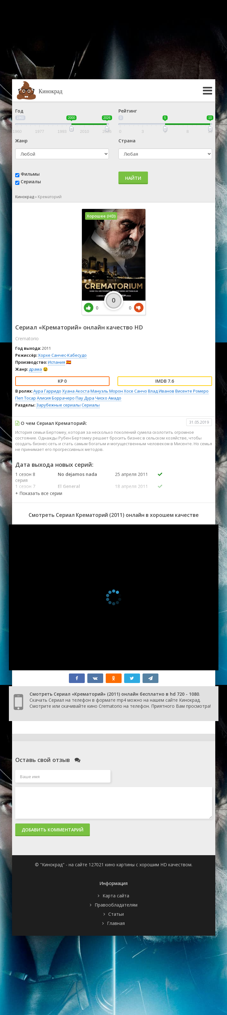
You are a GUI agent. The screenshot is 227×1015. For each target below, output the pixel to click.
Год (19, 111)
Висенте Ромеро (192, 391)
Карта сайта (116, 896)
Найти (133, 178)
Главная (116, 923)
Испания (56, 362)
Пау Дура (85, 398)
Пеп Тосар (25, 398)
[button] (38, 493)
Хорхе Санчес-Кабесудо (62, 355)
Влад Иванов (161, 391)
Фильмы (30, 174)
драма (35, 369)
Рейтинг (127, 111)
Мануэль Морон (106, 391)
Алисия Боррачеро (56, 398)
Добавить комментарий (52, 830)
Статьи (116, 914)
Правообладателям (116, 905)
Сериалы (31, 182)
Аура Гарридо (47, 391)
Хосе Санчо (135, 391)
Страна (127, 141)
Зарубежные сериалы (58, 405)
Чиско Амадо (108, 398)
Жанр (21, 141)
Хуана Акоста (76, 391)
